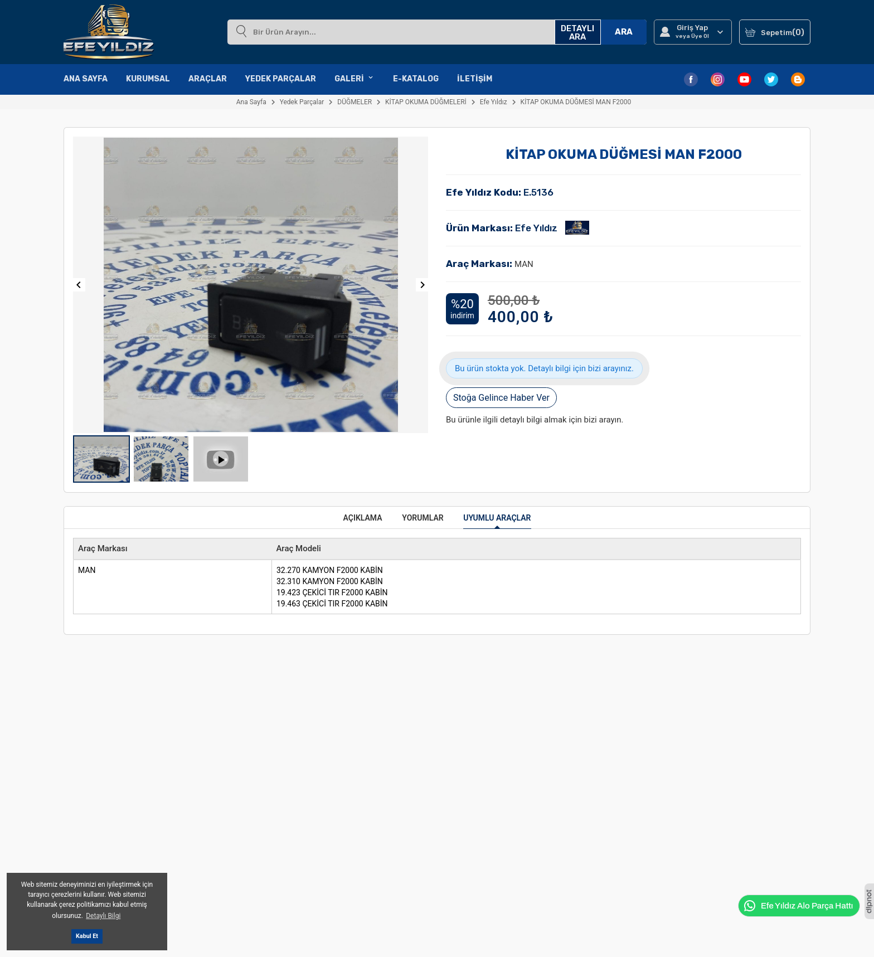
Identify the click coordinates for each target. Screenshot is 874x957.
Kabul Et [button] (87, 936)
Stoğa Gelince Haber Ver (501, 397)
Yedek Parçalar (280, 79)
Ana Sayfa (86, 79)
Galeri (354, 79)
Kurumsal (148, 79)
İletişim (474, 79)
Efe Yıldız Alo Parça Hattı (798, 905)
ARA (624, 32)
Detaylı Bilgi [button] (103, 916)
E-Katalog (416, 79)
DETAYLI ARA (577, 32)
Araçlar (207, 79)
